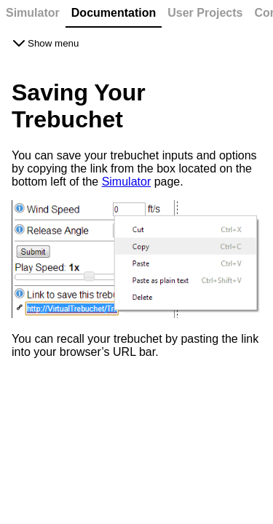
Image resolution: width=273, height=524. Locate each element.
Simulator (126, 181)
